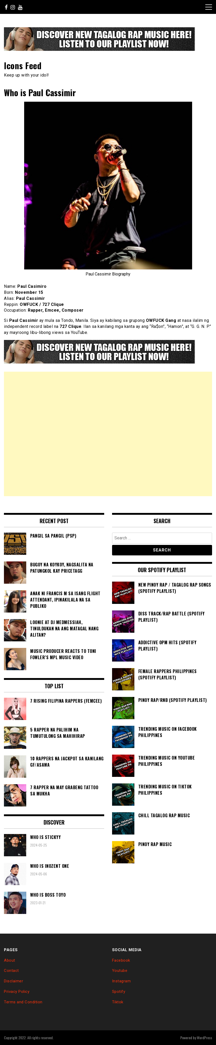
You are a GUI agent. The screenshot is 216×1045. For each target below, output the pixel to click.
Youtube (120, 970)
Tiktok (117, 1002)
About (9, 960)
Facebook (121, 960)
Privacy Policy (16, 991)
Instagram (121, 981)
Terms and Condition (23, 1002)
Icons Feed (22, 65)
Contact (11, 970)
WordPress (204, 1037)
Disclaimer (13, 981)
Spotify (118, 991)
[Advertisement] (108, 434)
